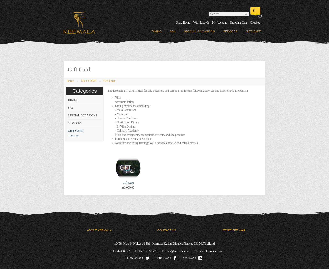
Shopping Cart (238, 22)
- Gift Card (73, 135)
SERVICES (230, 31)
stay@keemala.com (177, 251)
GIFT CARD (253, 31)
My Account (219, 22)
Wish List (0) (201, 22)
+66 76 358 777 (120, 251)
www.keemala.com (210, 251)
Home (70, 81)
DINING (156, 31)
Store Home (183, 22)
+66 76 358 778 (148, 251)
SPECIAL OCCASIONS (199, 31)
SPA (173, 31)
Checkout (255, 22)
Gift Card (109, 81)
